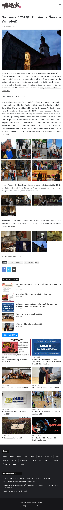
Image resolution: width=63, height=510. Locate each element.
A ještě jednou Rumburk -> (11, 256)
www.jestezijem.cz (46, 506)
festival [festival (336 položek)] (19, 457)
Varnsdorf (11, 262)
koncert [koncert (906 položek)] (40, 457)
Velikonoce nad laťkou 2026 (12, 438)
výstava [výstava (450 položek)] (56, 460)
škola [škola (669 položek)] (22, 464)
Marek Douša (6, 26)
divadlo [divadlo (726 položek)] (12, 457)
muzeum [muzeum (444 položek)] (5, 460)
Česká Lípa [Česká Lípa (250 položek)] (6, 464)
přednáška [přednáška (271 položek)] (14, 460)
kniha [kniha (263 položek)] (33, 457)
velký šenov (19, 262)
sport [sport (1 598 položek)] (40, 460)
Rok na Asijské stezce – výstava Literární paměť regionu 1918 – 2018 (26, 478)
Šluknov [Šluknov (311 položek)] (15, 464)
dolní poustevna (29, 262)
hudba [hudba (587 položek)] (26, 457)
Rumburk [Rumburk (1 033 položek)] (33, 460)
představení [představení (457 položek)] (23, 460)
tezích (10, 79)
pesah (12, 226)
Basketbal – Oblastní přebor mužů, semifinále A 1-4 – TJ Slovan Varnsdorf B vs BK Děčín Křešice (46, 362)
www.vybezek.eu (25, 502)
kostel (37, 262)
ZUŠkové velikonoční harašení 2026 (29, 324)
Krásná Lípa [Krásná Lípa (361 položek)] (48, 457)
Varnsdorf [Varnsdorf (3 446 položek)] (48, 460)
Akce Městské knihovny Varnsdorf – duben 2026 (33, 294)
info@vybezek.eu (37, 502)
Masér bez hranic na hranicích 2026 (29, 314)
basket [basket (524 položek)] (5, 457)
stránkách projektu (31, 76)
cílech (4, 79)
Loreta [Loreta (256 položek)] (57, 457)
